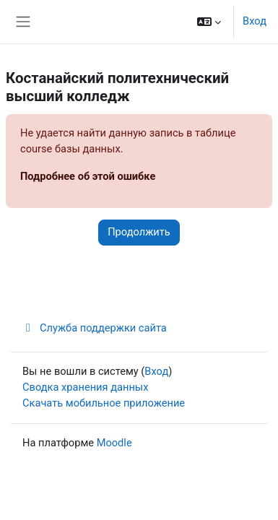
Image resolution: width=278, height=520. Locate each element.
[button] (209, 21)
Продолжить (139, 231)
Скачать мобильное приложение (103, 403)
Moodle (114, 442)
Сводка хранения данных (85, 387)
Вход (254, 20)
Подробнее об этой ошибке (87, 176)
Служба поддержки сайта (94, 327)
